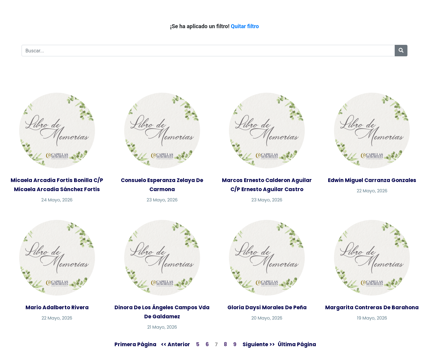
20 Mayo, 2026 (266, 318)
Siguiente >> (259, 344)
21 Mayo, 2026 (162, 327)
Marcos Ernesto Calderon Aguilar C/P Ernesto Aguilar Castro (267, 185)
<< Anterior (175, 344)
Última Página (297, 344)
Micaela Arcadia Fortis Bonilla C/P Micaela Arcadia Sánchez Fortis (57, 185)
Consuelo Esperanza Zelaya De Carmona (162, 185)
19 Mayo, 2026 (372, 318)
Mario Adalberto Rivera (57, 307)
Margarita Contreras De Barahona (372, 307)
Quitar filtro (245, 26)
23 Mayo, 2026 (162, 200)
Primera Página (135, 344)
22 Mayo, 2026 (372, 190)
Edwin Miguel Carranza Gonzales (372, 180)
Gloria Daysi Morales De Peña (267, 307)
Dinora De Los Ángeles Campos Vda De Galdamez (161, 312)
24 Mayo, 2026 (57, 200)
